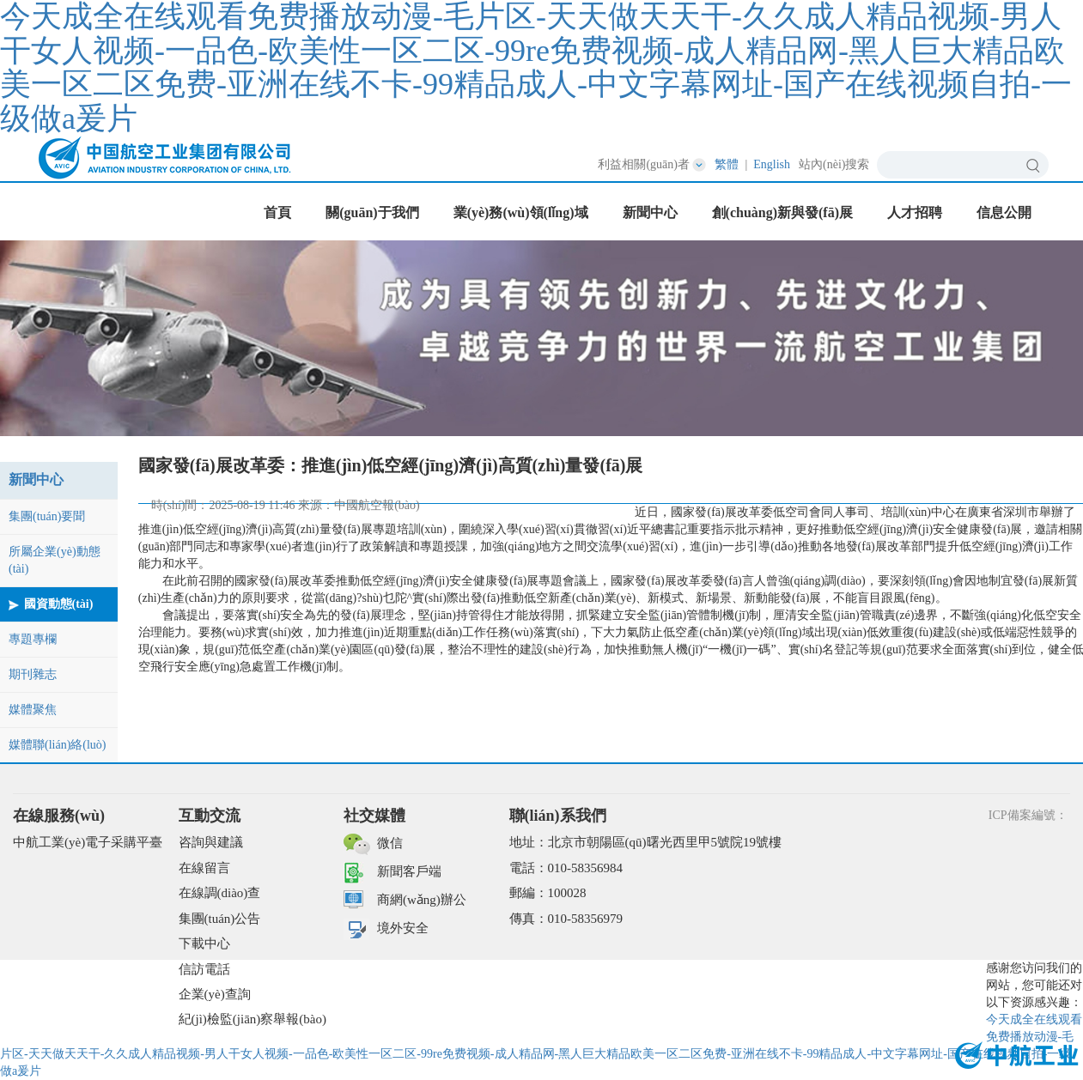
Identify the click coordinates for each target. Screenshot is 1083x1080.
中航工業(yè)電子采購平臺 (87, 842)
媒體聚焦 (33, 709)
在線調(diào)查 (220, 893)
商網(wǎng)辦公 (421, 900)
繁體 (727, 164)
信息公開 (1004, 212)
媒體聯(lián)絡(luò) (57, 744)
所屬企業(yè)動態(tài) (54, 560)
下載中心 (204, 943)
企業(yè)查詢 (215, 994)
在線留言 (204, 868)
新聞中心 (650, 212)
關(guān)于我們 (372, 212)
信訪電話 (204, 969)
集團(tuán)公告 (220, 918)
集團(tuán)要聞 (47, 516)
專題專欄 (33, 639)
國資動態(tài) (59, 604)
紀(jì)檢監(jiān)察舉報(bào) (252, 1019)
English (771, 164)
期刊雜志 (33, 674)
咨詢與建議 (211, 842)
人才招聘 (914, 212)
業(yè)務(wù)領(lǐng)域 (520, 212)
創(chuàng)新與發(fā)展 (782, 212)
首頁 (277, 212)
